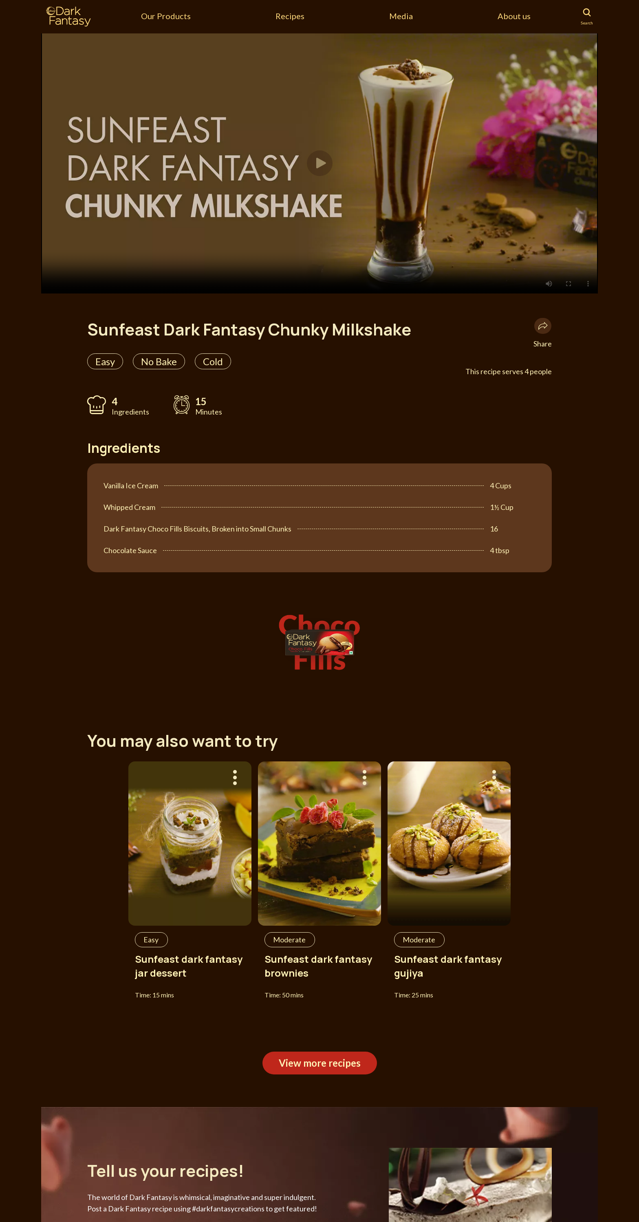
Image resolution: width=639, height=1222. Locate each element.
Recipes (289, 16)
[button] (320, 163)
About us (514, 16)
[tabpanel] (319, 163)
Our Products (166, 16)
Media (401, 16)
